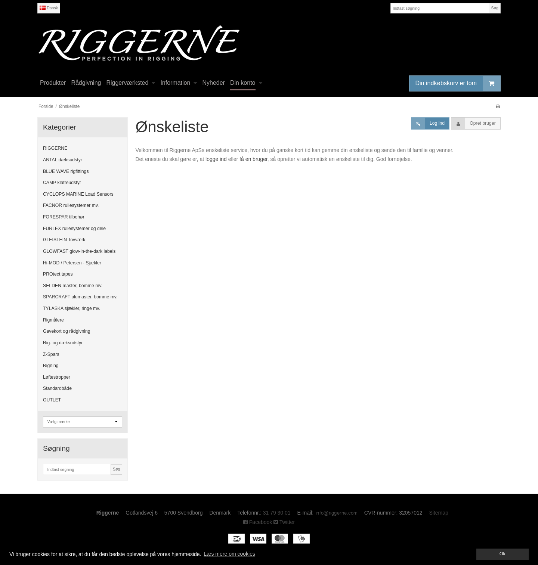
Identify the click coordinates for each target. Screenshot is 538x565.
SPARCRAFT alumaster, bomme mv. (80, 296)
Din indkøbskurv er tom (458, 83)
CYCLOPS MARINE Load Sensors (78, 194)
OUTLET (52, 400)
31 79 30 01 (277, 513)
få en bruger (253, 159)
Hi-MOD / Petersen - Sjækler (72, 263)
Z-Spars (51, 354)
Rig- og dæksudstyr (63, 342)
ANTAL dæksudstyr (62, 159)
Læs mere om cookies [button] (229, 554)
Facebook (257, 522)
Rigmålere (53, 320)
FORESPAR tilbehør (63, 217)
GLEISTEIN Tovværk (64, 239)
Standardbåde (57, 388)
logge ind (216, 159)
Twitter (284, 522)
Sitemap (438, 513)
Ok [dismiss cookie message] (502, 553)
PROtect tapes (58, 274)
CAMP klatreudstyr (62, 182)
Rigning (51, 365)
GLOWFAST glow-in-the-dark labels (79, 251)
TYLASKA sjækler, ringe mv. (71, 308)
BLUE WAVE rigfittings (66, 171)
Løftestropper (56, 377)
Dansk (49, 8)
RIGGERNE (55, 148)
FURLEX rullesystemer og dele (74, 228)
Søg (494, 8)
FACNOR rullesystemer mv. (71, 205)
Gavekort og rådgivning (66, 331)
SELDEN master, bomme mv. (72, 285)
